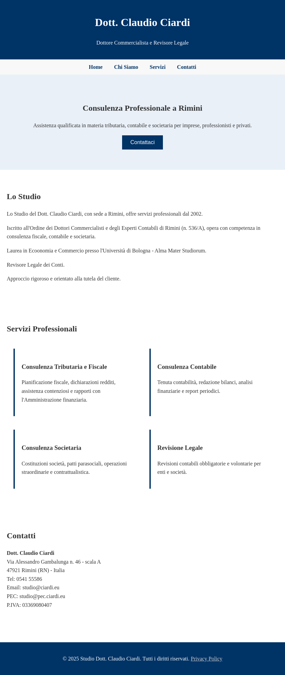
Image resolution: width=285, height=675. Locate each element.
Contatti (186, 67)
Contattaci (142, 142)
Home (96, 67)
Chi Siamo (126, 67)
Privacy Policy (206, 659)
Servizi (158, 67)
